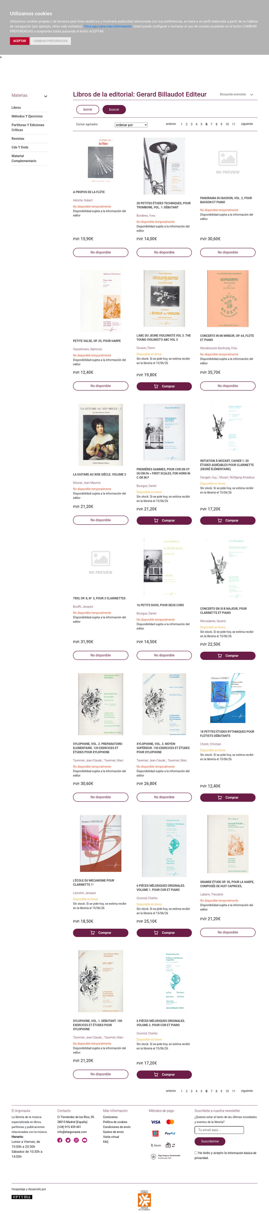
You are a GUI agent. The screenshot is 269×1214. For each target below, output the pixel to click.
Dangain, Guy (209, 477)
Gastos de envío (113, 1132)
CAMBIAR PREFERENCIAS (50, 41)
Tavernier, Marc (113, 760)
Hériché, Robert (83, 200)
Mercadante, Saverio (213, 621)
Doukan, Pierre (146, 348)
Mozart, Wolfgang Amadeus (237, 477)
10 (227, 124)
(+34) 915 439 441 (69, 1127)
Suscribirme (210, 1141)
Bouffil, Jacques (83, 606)
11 (234, 124)
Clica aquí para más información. (108, 26)
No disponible (101, 252)
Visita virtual (111, 1137)
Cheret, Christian (210, 744)
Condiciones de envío (117, 1127)
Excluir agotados (87, 124)
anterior (171, 123)
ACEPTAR (19, 41)
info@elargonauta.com (72, 1132)
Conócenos (110, 1117)
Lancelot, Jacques (84, 893)
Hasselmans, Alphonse (87, 349)
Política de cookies (115, 1122)
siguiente (247, 123)
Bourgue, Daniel (146, 486)
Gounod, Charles (147, 898)
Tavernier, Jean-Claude (87, 760)
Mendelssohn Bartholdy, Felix (218, 348)
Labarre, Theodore (211, 894)
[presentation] (226, 1170)
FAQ (105, 1142)
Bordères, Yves (146, 215)
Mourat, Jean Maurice (86, 482)
